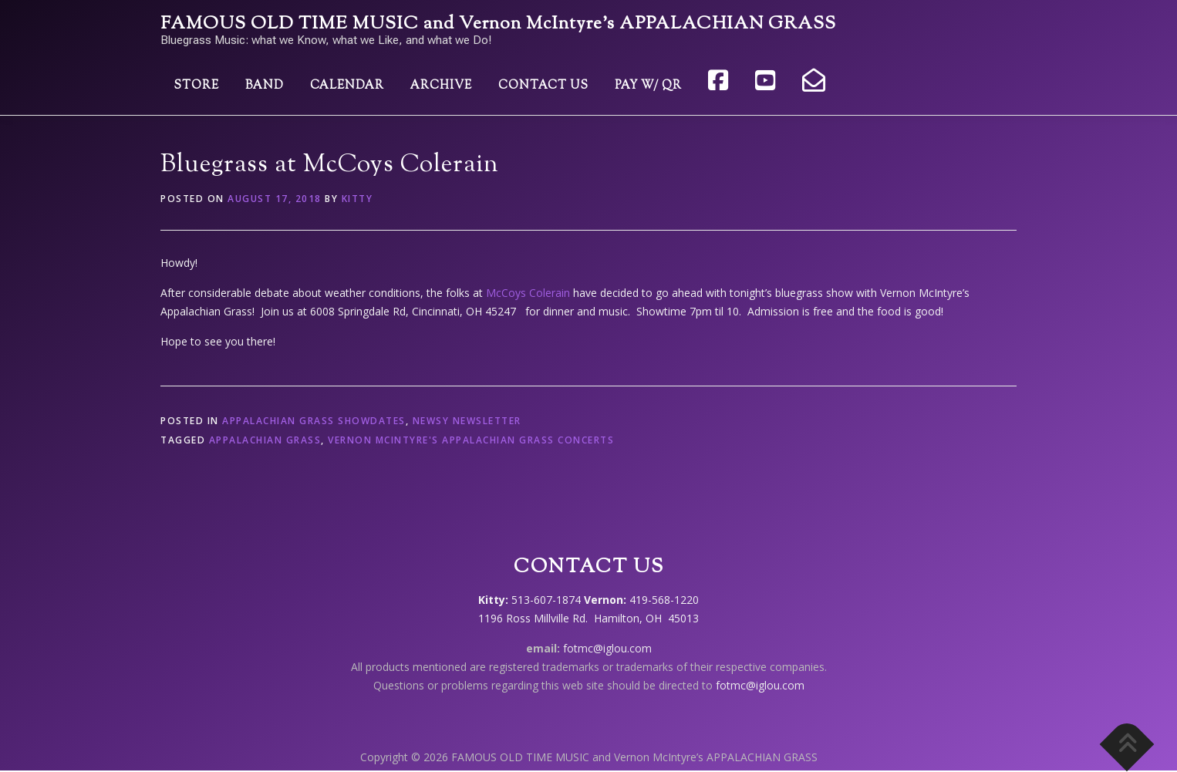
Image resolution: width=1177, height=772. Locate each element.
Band (264, 86)
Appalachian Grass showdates (314, 420)
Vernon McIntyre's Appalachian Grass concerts (471, 440)
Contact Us (543, 86)
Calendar (347, 86)
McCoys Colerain (528, 292)
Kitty (357, 198)
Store (196, 86)
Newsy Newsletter (467, 420)
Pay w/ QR (648, 86)
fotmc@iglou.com (607, 648)
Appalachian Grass (265, 440)
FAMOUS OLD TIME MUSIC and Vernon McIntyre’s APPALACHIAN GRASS (498, 24)
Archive (441, 86)
